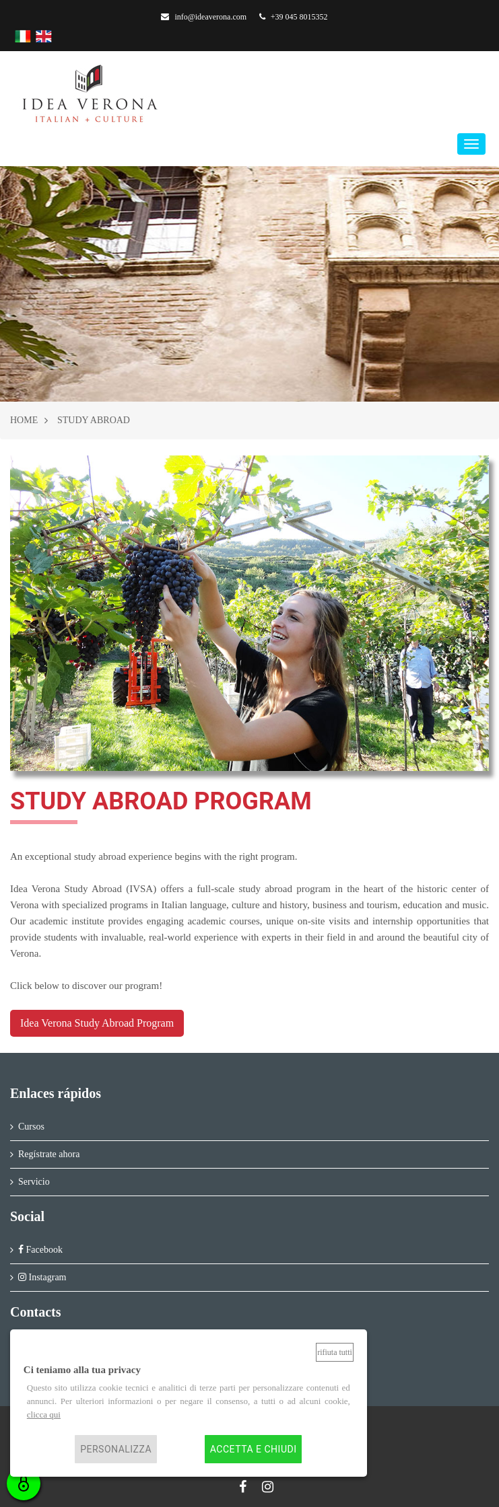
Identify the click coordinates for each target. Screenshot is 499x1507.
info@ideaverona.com (203, 17)
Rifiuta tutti (334, 1352)
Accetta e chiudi (253, 1449)
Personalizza (116, 1449)
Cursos (31, 1127)
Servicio (34, 1182)
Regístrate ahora (48, 1154)
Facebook (40, 1250)
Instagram (42, 1277)
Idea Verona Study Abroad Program (97, 1023)
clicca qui (44, 1414)
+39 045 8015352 (293, 17)
